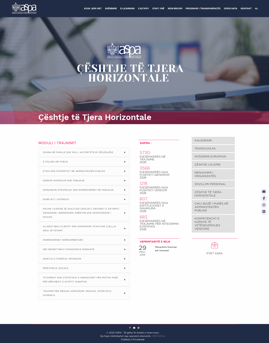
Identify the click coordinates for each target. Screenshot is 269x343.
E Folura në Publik (55, 161)
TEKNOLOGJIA (205, 148)
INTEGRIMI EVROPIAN (210, 156)
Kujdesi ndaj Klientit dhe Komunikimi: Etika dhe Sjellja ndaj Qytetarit (79, 228)
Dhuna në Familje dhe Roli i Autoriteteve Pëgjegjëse (78, 152)
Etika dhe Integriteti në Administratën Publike (74, 171)
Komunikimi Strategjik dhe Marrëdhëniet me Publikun (78, 190)
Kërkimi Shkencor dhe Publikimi (63, 180)
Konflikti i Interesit (56, 199)
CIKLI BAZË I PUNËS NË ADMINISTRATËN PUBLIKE (211, 207)
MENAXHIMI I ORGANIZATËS (205, 174)
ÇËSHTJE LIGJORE (208, 164)
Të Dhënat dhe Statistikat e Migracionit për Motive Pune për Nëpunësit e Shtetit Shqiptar (80, 279)
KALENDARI (203, 140)
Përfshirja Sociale (55, 268)
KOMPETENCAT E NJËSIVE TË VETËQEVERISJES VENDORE (207, 223)
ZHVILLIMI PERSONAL (210, 184)
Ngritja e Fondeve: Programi (62, 258)
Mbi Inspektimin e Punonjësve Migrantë (68, 249)
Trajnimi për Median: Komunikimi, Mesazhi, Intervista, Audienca (77, 293)
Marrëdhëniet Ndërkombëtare (63, 240)
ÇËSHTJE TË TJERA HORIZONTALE (208, 193)
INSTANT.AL (159, 336)
